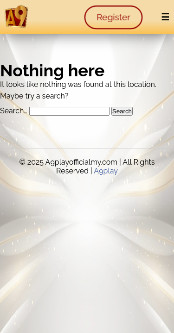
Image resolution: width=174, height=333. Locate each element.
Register (113, 17)
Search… (13, 110)
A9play (106, 170)
